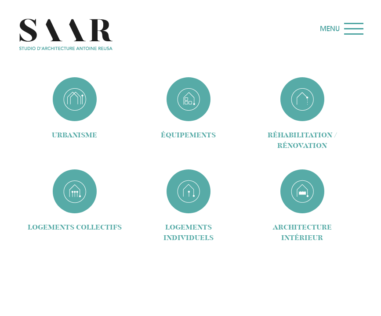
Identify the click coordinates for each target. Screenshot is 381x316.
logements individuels (188, 232)
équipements (188, 135)
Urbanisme (74, 135)
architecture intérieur (302, 232)
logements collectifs (75, 227)
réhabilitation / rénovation (302, 140)
